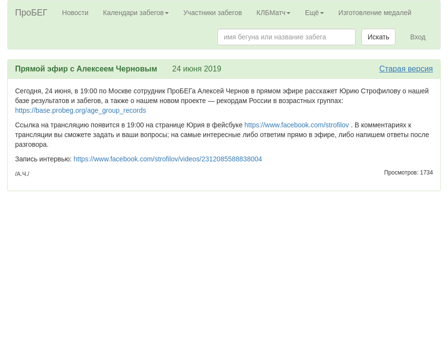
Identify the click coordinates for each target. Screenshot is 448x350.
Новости (75, 13)
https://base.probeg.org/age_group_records (80, 110)
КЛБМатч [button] (273, 13)
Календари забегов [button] (136, 13)
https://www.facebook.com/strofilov (297, 125)
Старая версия (406, 69)
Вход (418, 37)
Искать (379, 37)
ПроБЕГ (31, 13)
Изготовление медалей (375, 13)
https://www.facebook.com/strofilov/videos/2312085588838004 (167, 159)
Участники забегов (212, 13)
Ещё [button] (314, 13)
